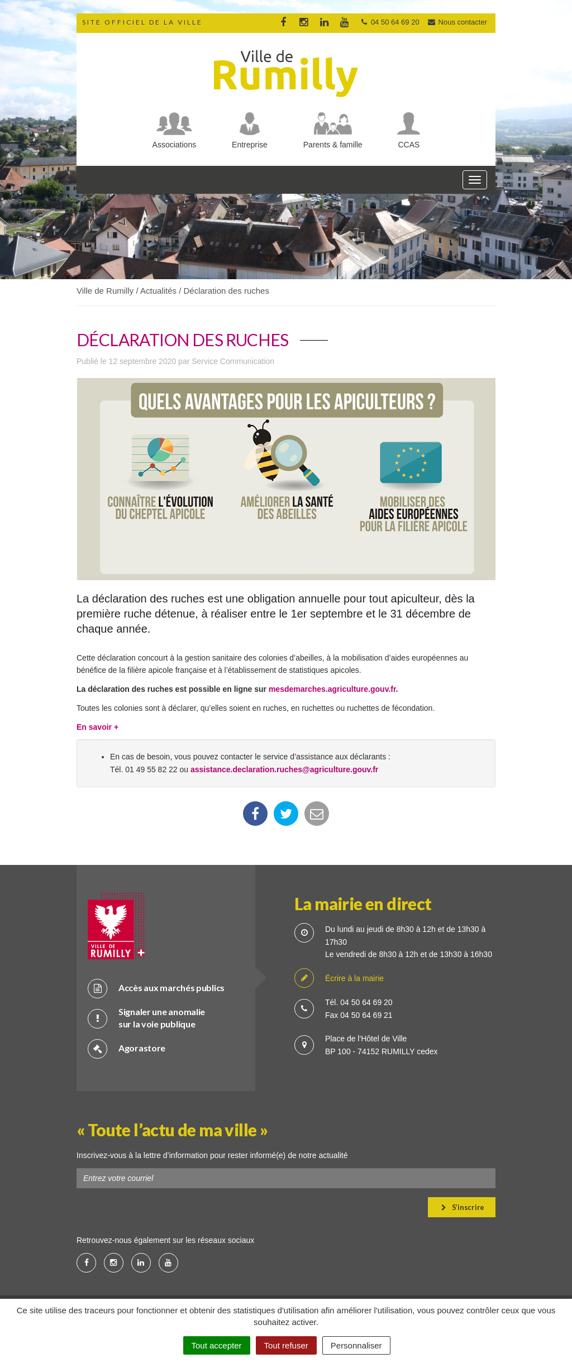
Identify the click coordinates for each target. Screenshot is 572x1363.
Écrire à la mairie (339, 978)
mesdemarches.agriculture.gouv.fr (332, 689)
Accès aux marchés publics (156, 988)
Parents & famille (333, 144)
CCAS (409, 144)
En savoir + (99, 727)
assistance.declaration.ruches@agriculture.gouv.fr (284, 769)
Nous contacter (457, 22)
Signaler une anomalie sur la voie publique (146, 1018)
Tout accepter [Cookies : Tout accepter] (217, 1345)
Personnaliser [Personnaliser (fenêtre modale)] (356, 1345)
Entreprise (250, 144)
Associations (174, 144)
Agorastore (126, 1048)
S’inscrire (462, 1207)
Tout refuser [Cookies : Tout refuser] (286, 1345)
